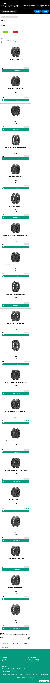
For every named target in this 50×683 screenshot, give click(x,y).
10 (11, 634)
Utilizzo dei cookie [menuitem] (25, 677)
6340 (15, 268)
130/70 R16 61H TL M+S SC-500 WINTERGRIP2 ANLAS (16, 118)
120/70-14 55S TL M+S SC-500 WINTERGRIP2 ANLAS (16, 264)
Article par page (28, 636)
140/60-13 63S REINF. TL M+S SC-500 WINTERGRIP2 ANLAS (15, 235)
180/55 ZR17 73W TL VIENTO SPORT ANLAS (15, 529)
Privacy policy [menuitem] (18, 677)
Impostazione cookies (44, 681)
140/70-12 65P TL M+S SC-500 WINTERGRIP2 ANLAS (16, 470)
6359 (15, 474)
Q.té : (3, 68)
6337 (16, 180)
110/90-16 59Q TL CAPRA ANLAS (15, 206)
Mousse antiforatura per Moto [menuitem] (34, 660)
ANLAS (2, 23)
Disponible (25, 643)
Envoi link (18, 41)
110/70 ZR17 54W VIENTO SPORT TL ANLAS (15, 558)
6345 (15, 327)
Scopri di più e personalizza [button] (9, 11)
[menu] (12, 659)
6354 (15, 385)
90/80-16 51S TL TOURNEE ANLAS (16, 176)
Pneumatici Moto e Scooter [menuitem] (33, 659)
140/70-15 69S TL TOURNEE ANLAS (15, 88)
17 (24, 634)
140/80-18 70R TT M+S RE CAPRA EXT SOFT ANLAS (15, 147)
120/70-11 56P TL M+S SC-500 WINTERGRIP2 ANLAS (15, 382)
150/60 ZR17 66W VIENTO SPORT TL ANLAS (16, 617)
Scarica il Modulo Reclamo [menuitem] (33, 662)
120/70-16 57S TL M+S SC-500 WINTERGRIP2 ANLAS (15, 411)
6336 (16, 151)
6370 (16, 562)
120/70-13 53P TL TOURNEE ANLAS (15, 499)
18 (26, 634)
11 (13, 634)
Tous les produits (6, 647)
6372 (16, 620)
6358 (15, 444)
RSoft (29, 680)
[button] (27, 68)
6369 (15, 532)
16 (22, 634)
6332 (16, 92)
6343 (16, 297)
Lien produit (18, 39)
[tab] (9, 23)
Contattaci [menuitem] (4, 660)
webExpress (25, 680)
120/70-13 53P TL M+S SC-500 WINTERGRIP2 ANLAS (15, 441)
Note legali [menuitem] (32, 677)
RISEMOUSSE (3, 25)
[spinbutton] (25, 68)
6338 (16, 209)
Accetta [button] (45, 11)
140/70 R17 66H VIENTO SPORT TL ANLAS (15, 587)
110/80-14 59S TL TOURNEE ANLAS (15, 59)
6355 (15, 415)
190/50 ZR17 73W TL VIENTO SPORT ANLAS (15, 323)
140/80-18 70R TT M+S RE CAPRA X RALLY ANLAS (15, 353)
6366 (15, 503)
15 (20, 634)
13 (17, 634)
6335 (16, 121)
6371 (16, 591)
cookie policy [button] (42, 6)
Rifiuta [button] (37, 11)
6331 (16, 63)
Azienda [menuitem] (4, 659)
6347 (16, 356)
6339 (16, 239)
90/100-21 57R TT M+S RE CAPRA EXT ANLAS (15, 294)
